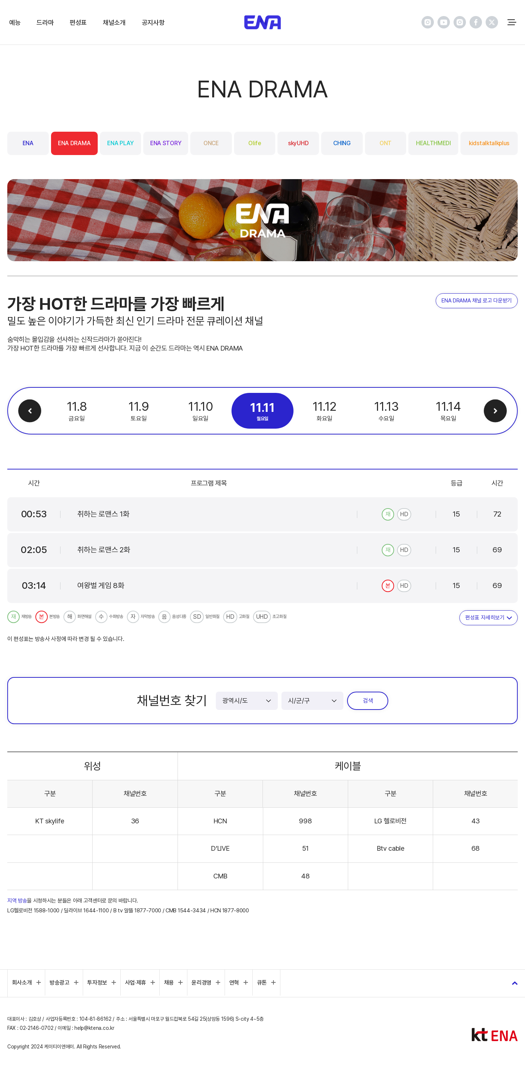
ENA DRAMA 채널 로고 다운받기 (477, 301)
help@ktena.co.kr (94, 1028)
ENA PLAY (120, 143)
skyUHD (298, 143)
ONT (386, 143)
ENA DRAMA (74, 143)
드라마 (45, 22)
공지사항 (153, 22)
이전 (30, 411)
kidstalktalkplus (489, 143)
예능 (14, 22)
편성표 (78, 22)
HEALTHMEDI (433, 143)
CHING (341, 143)
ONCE (211, 143)
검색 (368, 700)
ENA (28, 143)
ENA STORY (165, 143)
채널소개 (114, 22)
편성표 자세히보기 (485, 618)
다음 (495, 411)
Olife (254, 143)
